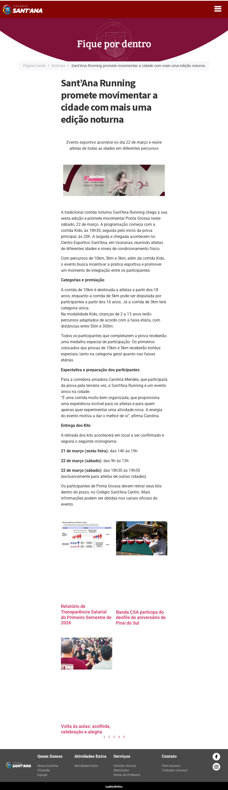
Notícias (58, 65)
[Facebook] (216, 756)
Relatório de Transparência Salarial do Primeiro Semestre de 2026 (86, 614)
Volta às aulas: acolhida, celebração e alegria (85, 729)
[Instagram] (216, 767)
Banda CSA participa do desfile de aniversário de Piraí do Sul (141, 617)
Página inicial (34, 65)
